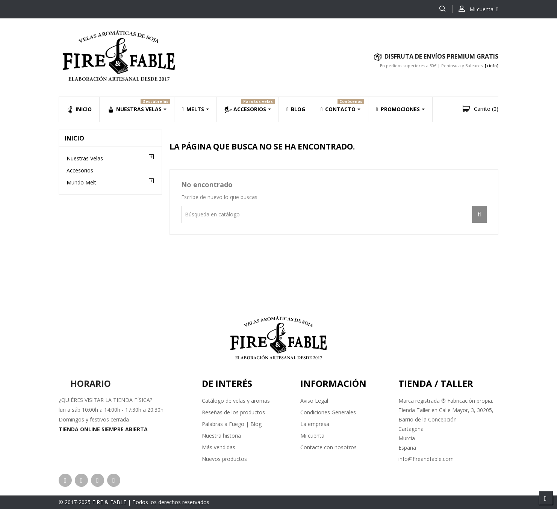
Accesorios (80, 170)
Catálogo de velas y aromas (236, 400)
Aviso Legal (314, 400)
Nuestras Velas (85, 158)
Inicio (74, 138)
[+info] (491, 65)
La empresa (314, 423)
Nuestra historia (221, 435)
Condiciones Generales (328, 412)
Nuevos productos (224, 458)
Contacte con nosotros (328, 447)
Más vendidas (218, 447)
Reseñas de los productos (233, 412)
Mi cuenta (312, 435)
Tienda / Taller (435, 383)
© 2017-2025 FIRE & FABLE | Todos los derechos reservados (134, 502)
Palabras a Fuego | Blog (232, 423)
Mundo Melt (81, 182)
